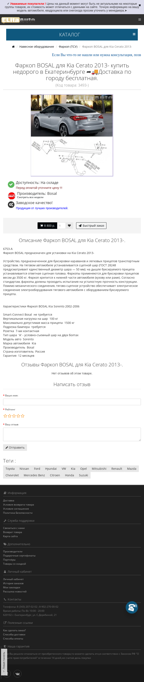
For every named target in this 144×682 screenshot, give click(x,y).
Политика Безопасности (18, 513)
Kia (73, 469)
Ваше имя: (11, 395)
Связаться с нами (14, 528)
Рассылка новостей (15, 591)
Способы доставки (14, 634)
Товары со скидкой (14, 563)
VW (64, 469)
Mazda (131, 469)
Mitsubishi (99, 469)
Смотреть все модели (30, 197)
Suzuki (83, 475)
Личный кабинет (13, 579)
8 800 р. (47, 225)
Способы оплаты (13, 638)
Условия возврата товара (18, 504)
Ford (37, 469)
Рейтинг (10, 409)
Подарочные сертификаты (19, 555)
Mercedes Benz (34, 475)
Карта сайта (10, 536)
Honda (69, 475)
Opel (83, 469)
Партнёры (9, 559)
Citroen (55, 475)
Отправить (15, 447)
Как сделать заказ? (14, 630)
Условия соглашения (16, 508)
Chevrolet (12, 475)
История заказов (13, 583)
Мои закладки (11, 587)
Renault (116, 469)
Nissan (24, 469)
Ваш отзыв (11, 424)
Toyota (10, 469)
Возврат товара (12, 532)
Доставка (8, 500)
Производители (12, 551)
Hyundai (51, 469)
